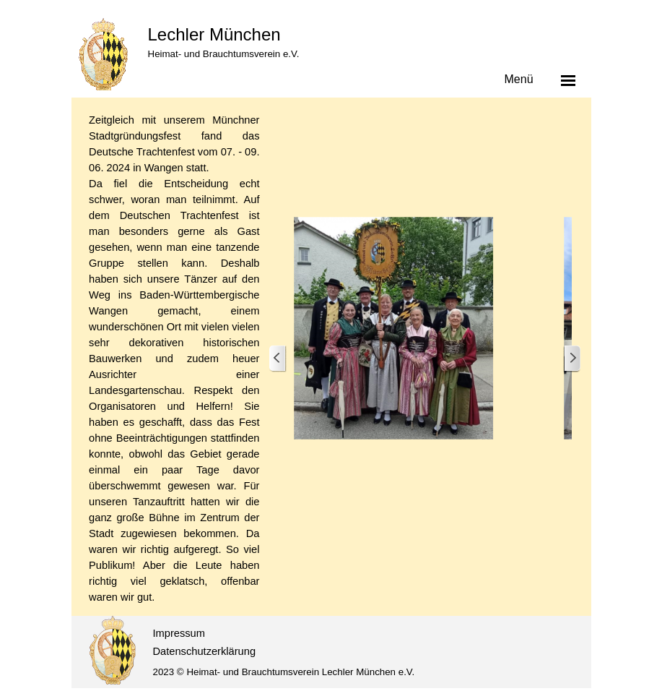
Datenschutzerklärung (204, 651)
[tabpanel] (174, 358)
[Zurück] (278, 359)
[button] (394, 328)
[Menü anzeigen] (568, 80)
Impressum (179, 633)
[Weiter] (571, 359)
